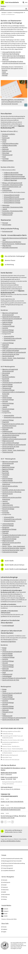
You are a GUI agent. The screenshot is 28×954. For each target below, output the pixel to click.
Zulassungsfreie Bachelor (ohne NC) (11, 52)
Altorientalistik (6, 373)
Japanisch (5, 501)
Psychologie (5, 158)
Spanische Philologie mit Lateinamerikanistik (14, 352)
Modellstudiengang (20, 244)
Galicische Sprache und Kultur (10, 486)
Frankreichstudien (7, 190)
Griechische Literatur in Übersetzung (11, 492)
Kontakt (4, 885)
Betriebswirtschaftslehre (8, 134)
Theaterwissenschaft (7, 360)
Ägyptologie (5, 375)
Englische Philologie (7, 322)
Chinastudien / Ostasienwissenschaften (12, 185)
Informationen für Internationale (10, 759)
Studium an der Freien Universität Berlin (12, 801)
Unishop (5, 899)
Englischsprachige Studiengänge (10, 54)
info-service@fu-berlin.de (11, 777)
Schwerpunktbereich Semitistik (12, 201)
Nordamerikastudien (7, 213)
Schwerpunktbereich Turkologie (12, 202)
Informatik (5, 147)
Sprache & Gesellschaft (8, 356)
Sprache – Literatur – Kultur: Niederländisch (13, 358)
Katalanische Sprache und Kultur (10, 507)
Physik (4, 157)
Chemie (4, 72)
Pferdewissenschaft (7, 155)
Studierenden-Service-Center (9, 772)
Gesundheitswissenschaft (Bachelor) (11, 242)
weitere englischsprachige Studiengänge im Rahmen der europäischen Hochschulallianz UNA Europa (13, 57)
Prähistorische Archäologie (9, 437)
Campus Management (8, 868)
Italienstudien (5, 205)
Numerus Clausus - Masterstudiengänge (12, 749)
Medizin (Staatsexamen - (8, 244)
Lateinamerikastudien (8, 523)
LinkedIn (6, 916)
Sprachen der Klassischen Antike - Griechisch (13, 548)
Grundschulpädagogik (8, 625)
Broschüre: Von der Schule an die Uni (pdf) (13, 740)
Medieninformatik (6, 151)
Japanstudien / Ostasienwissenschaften (12, 207)
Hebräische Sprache (7, 493)
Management (5, 527)
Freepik (26, 82)
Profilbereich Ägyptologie (10, 180)
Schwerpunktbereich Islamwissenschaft (14, 199)
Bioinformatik (5, 138)
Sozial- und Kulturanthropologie (10, 350)
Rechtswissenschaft (7, 231)
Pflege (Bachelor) (6, 245)
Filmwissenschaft (6, 324)
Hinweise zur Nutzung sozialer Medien (9, 919)
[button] (2, 821)
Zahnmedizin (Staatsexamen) (10, 247)
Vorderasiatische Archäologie (10, 552)
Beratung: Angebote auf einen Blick (11, 731)
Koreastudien (5, 411)
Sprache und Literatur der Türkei (10, 354)
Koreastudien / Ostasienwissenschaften (12, 211)
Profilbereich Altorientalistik (11, 172)
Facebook (6, 908)
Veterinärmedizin (6, 224)
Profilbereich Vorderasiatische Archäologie (15, 178)
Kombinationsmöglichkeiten (8, 641)
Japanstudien (5, 405)
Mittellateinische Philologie (9, 529)
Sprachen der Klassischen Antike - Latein (12, 550)
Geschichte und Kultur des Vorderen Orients (13, 490)
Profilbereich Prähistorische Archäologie (14, 176)
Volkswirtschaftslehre (7, 160)
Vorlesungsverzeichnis (8, 865)
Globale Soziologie (7, 397)
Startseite (3, 12)
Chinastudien (5, 380)
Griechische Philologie (8, 330)
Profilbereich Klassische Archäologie (13, 174)
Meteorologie (5, 153)
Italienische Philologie (8, 332)
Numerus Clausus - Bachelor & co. (11, 746)
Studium (3, 6)
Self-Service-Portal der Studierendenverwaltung (14, 863)
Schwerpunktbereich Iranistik (11, 197)
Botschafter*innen (7, 757)
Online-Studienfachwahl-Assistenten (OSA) (13, 858)
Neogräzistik (5, 345)
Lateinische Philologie (8, 343)
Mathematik (5, 73)
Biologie (4, 140)
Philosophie (5, 346)
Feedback (5, 929)
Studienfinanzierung (7, 733)
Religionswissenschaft (8, 441)
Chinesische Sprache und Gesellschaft (12, 318)
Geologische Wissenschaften (9, 145)
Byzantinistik (5, 379)
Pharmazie (4, 75)
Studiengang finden (18, 12)
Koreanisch (5, 510)
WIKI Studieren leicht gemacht (10, 755)
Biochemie (4, 70)
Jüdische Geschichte (7, 505)
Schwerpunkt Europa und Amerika (13, 338)
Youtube (5, 913)
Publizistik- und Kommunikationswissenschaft (14, 348)
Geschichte (5, 328)
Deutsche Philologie (7, 320)
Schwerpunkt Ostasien (9, 340)
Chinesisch (5, 476)
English (4, 931)
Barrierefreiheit (6, 894)
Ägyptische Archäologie (8, 467)
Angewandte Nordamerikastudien (11, 316)
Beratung (5, 897)
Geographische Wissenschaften (10, 143)
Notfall (4, 892)
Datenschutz (5, 889)
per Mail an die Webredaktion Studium (10, 841)
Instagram (6, 911)
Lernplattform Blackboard (9, 870)
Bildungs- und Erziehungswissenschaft (12, 183)
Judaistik (4, 209)
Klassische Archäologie (8, 409)
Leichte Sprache (6, 882)
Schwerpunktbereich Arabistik (11, 195)
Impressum (5, 887)
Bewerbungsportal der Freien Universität (12, 861)
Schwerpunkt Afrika (9, 336)
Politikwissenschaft (7, 215)
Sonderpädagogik (7, 676)
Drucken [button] (4, 927)
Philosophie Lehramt (7, 670)
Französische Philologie (8, 326)
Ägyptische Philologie (7, 469)
